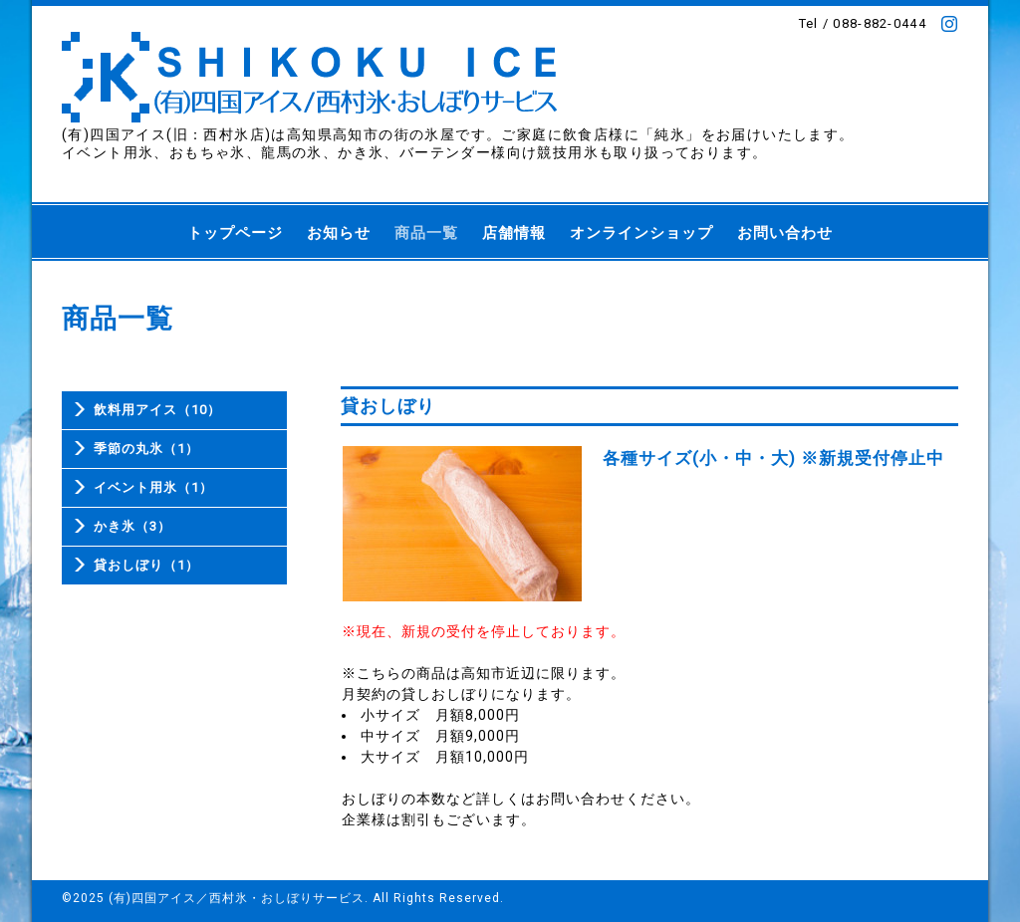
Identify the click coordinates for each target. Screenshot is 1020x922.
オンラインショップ (641, 233)
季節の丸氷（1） (146, 448)
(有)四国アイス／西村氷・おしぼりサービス (237, 898)
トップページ (235, 233)
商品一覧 (426, 233)
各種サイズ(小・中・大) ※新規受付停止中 (773, 458)
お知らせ (339, 233)
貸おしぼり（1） (146, 565)
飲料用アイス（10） (157, 409)
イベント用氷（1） (153, 487)
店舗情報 (514, 233)
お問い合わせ (785, 233)
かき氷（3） (132, 526)
